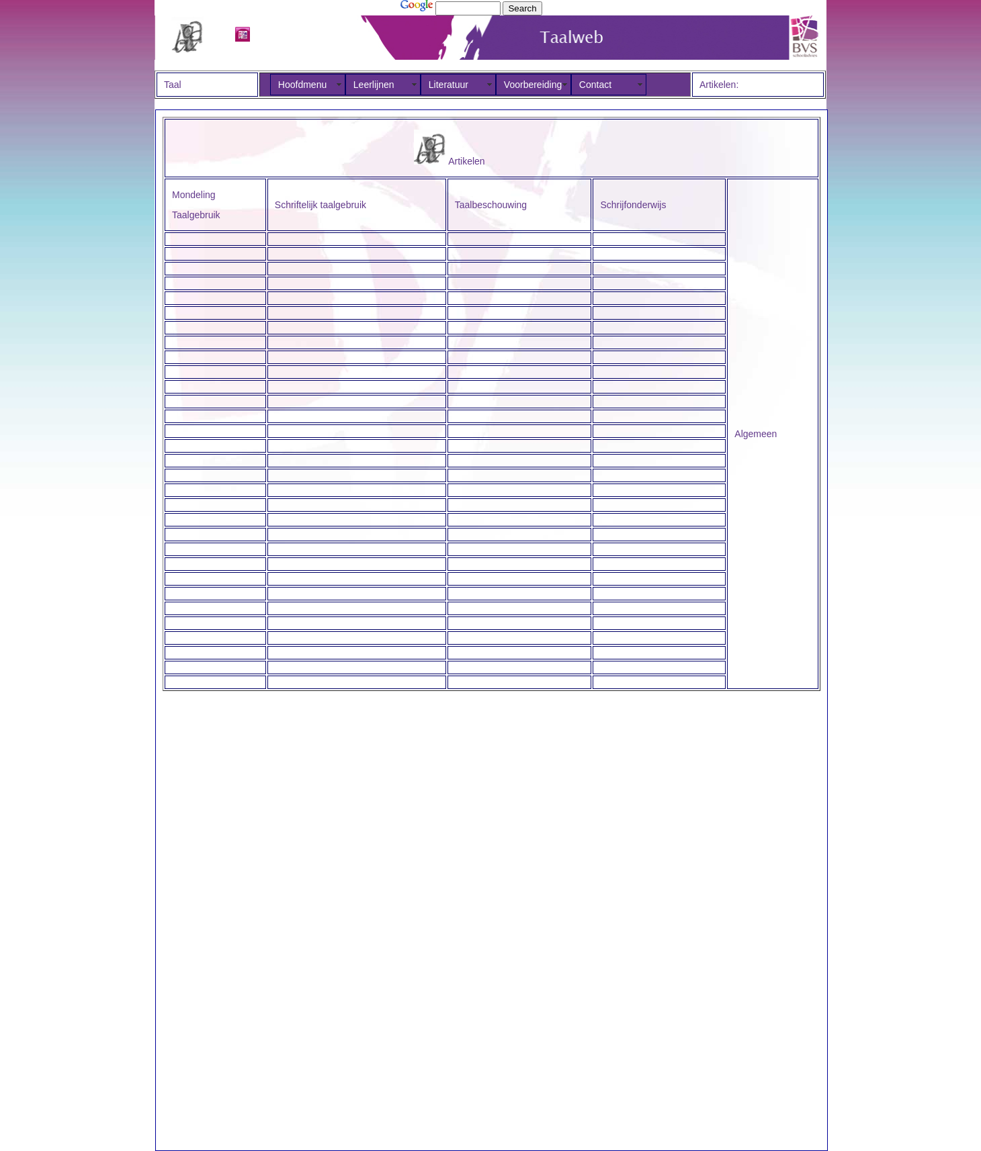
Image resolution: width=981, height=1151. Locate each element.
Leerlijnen (373, 84)
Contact (595, 84)
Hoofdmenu (302, 84)
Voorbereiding (533, 84)
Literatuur (448, 84)
